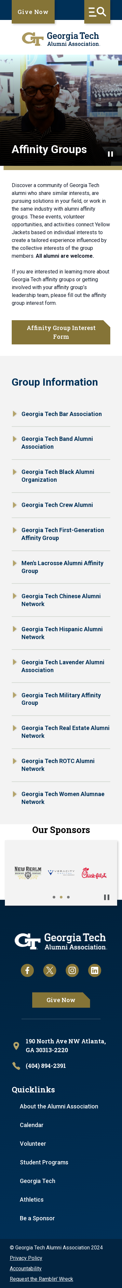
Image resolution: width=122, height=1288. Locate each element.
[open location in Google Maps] (61, 1046)
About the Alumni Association (59, 1106)
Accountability (26, 1268)
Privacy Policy (26, 1258)
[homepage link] (61, 39)
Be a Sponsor (37, 1218)
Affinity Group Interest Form (61, 332)
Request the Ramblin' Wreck (41, 1279)
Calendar (32, 1125)
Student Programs (44, 1162)
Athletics (32, 1199)
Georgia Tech (37, 1180)
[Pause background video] (110, 154)
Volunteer (33, 1143)
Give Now (33, 12)
